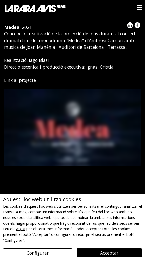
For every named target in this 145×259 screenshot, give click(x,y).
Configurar (38, 253)
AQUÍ (20, 228)
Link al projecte (20, 80)
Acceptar (109, 253)
